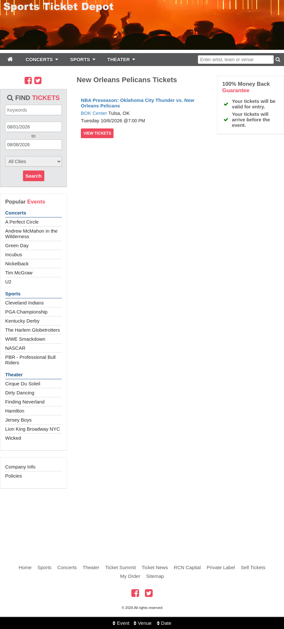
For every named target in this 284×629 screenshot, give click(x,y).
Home (25, 567)
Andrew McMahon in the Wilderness (31, 233)
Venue (143, 623)
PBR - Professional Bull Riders (30, 359)
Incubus (13, 254)
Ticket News (155, 567)
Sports (13, 293)
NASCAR (15, 348)
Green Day (17, 245)
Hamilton (14, 411)
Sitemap (155, 576)
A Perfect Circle (21, 222)
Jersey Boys (18, 420)
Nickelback (17, 263)
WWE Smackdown (25, 339)
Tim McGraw (18, 272)
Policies (13, 476)
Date (164, 623)
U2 (8, 281)
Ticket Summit (120, 567)
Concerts (15, 212)
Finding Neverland (25, 401)
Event (121, 623)
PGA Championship (26, 311)
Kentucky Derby (22, 321)
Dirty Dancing (19, 392)
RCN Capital (187, 567)
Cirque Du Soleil (22, 383)
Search (34, 176)
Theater (14, 374)
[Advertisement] (142, 519)
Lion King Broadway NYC (32, 429)
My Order (130, 576)
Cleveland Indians (24, 302)
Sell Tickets (253, 567)
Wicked (13, 438)
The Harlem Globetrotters (32, 330)
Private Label (221, 567)
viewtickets (97, 133)
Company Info (20, 466)
